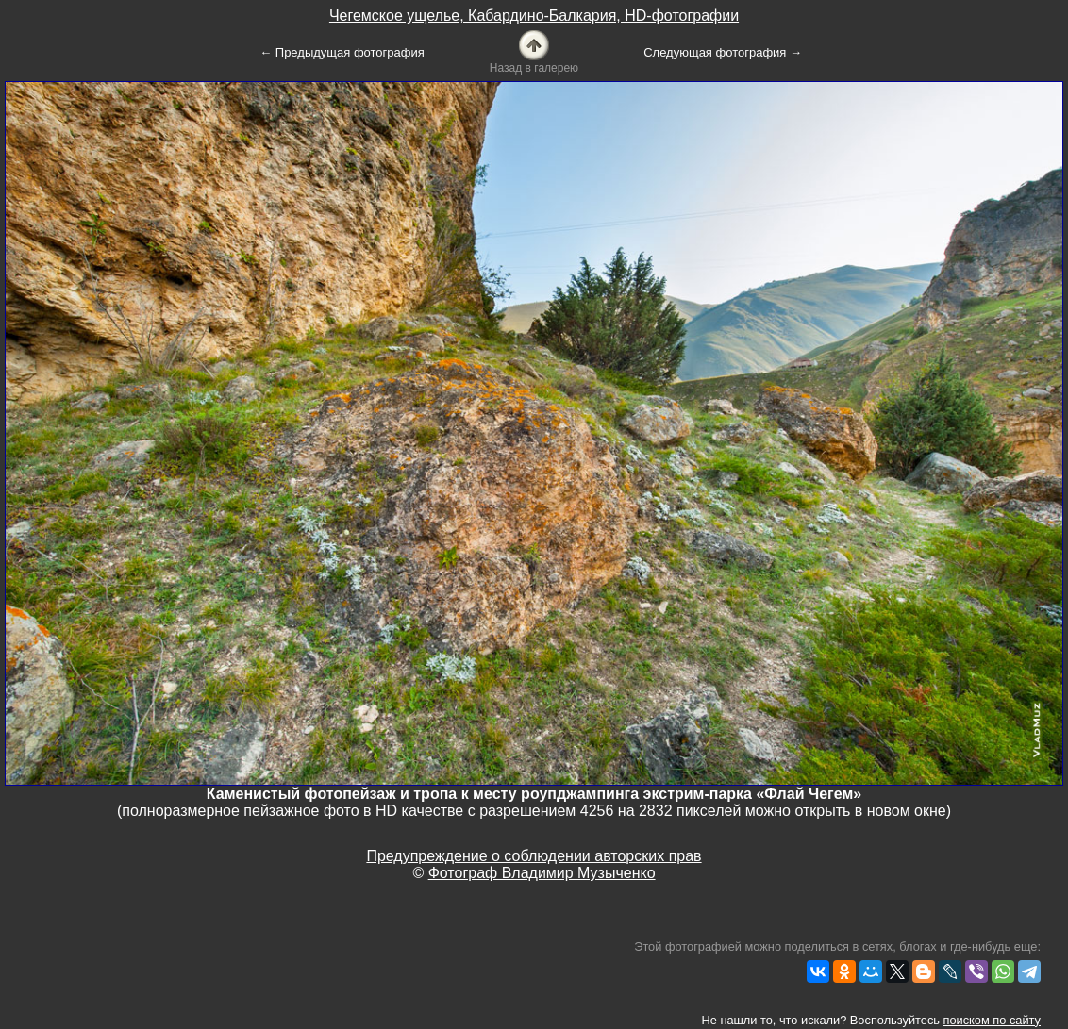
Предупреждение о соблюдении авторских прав (533, 856)
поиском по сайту (992, 1020)
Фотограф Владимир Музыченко (542, 873)
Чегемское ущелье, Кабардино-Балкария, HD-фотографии (534, 16)
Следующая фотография (714, 52)
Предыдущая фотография (350, 52)
